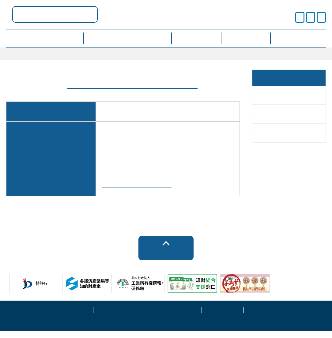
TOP (11, 53)
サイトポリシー (70, 316)
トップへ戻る (166, 259)
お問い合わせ (264, 316)
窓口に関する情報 (49, 53)
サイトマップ (222, 316)
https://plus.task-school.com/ (137, 191)
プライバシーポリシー (124, 316)
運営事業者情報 (178, 316)
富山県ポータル (116, 14)
